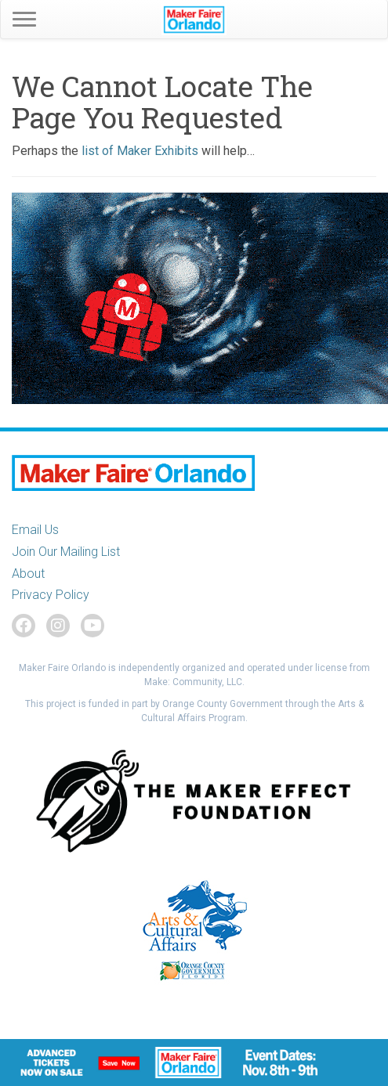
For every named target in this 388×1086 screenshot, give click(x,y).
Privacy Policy (50, 594)
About (28, 573)
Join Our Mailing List (66, 551)
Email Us (35, 529)
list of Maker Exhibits (140, 150)
